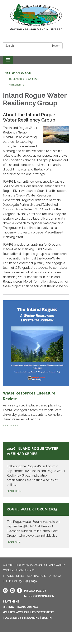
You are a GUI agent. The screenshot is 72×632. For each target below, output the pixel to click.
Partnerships (16, 84)
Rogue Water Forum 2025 (23, 79)
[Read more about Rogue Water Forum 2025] (36, 525)
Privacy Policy (35, 590)
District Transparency (21, 606)
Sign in (46, 617)
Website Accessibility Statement (28, 612)
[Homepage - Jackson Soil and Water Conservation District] (36, 16)
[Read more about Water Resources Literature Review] (36, 364)
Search (56, 45)
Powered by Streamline (21, 617)
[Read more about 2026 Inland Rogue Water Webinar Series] (36, 469)
